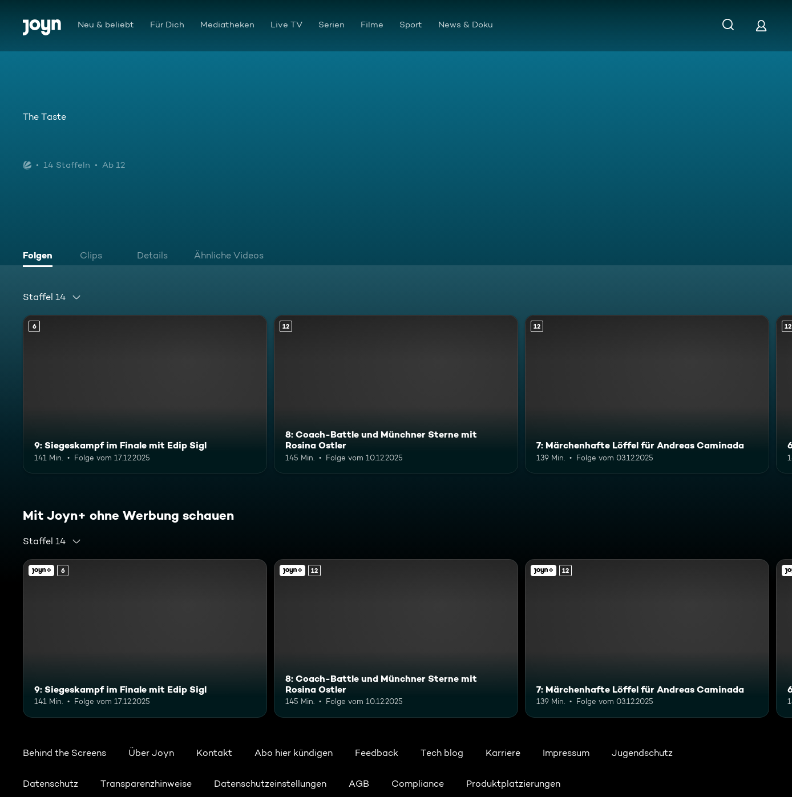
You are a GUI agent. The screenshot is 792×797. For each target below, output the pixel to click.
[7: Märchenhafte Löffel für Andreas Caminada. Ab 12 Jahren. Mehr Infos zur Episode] (647, 394)
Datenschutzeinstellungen (270, 783)
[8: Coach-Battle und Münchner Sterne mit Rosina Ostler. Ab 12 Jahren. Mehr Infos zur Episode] (396, 394)
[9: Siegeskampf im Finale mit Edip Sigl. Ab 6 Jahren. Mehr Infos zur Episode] (145, 394)
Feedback (376, 752)
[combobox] (52, 297)
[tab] (40, 256)
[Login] (761, 25)
